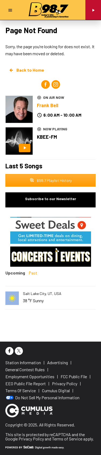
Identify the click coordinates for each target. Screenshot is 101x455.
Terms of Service (67, 438)
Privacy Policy (31, 438)
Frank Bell (47, 105)
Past (33, 272)
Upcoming (15, 272)
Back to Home (26, 70)
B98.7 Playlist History (51, 180)
